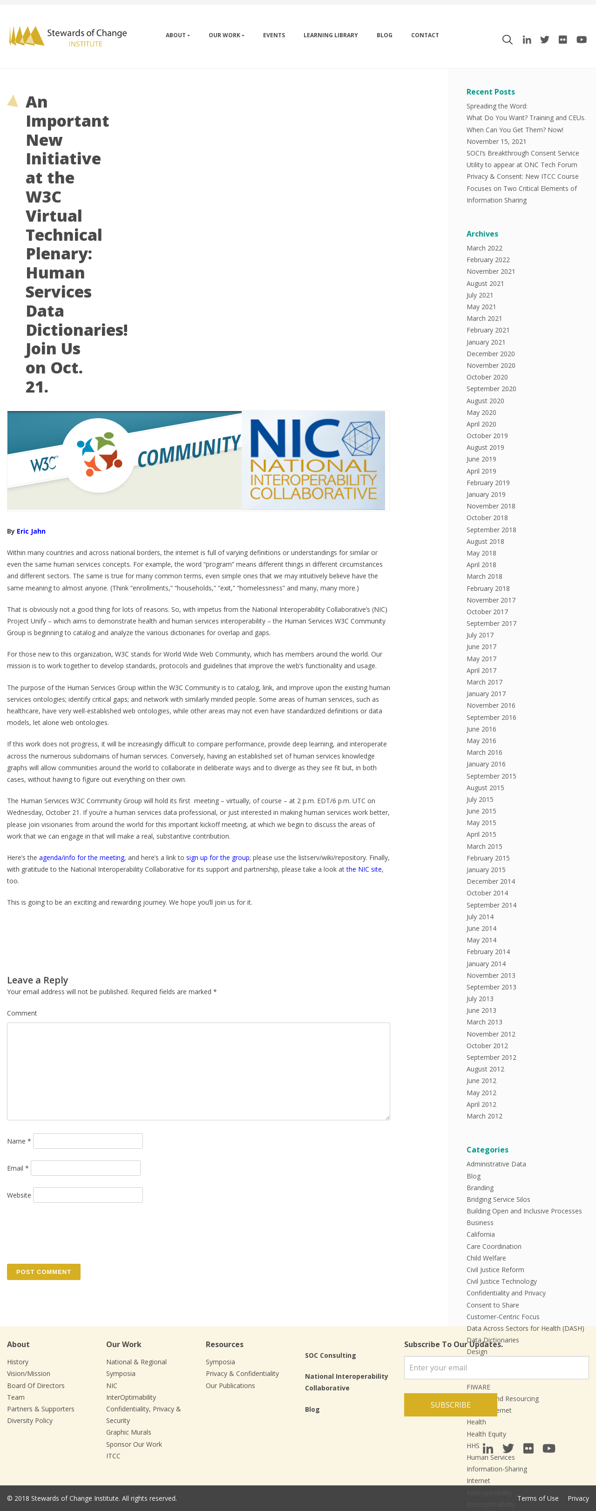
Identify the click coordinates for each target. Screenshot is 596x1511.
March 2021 (484, 318)
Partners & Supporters (40, 1408)
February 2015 (488, 858)
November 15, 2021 (497, 141)
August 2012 (485, 1068)
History (17, 1361)
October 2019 (487, 435)
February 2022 (488, 259)
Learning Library (331, 35)
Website (19, 1195)
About (176, 35)
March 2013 (484, 1021)
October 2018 (487, 517)
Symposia (220, 1361)
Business (480, 1222)
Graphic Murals (128, 1432)
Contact (425, 35)
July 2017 (480, 634)
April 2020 (481, 424)
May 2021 (481, 306)
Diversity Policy (30, 1420)
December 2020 (491, 353)
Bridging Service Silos (498, 1199)
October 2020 (487, 377)
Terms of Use (538, 1498)
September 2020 (491, 388)
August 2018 (485, 541)
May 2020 (481, 412)
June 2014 (481, 928)
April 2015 (481, 834)
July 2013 (480, 998)
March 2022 (484, 248)
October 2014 (487, 892)
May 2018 (481, 553)
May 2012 (481, 1092)
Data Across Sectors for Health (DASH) (525, 1328)
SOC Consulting (330, 1355)
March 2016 (484, 752)
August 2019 (485, 447)
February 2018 (488, 588)
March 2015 (484, 846)
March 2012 (484, 1115)
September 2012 (491, 1057)
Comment (22, 1013)
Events (274, 35)
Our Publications (230, 1385)
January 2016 (486, 763)
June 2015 (481, 810)
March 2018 (484, 576)
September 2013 (491, 986)
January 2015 (486, 869)
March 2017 (484, 682)
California (481, 1234)
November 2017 (491, 600)
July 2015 (480, 799)
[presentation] (78, 1232)
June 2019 (481, 458)
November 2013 (491, 975)
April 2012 (481, 1104)
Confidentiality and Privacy (506, 1292)
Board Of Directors (36, 1385)
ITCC (113, 1455)
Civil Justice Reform (495, 1269)
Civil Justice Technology (502, 1281)
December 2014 (491, 881)
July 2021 (480, 295)
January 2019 (486, 494)
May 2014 (481, 939)
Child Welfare (486, 1258)
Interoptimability (491, 1504)
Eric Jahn (31, 531)
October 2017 (487, 611)
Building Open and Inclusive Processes (524, 1210)
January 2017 (486, 693)
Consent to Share (493, 1305)
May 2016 (481, 740)
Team (16, 1397)
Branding (480, 1187)
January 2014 (486, 963)
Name (19, 1141)
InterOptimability (131, 1397)
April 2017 (481, 670)
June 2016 (481, 729)
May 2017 (481, 658)
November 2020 (491, 365)
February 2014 (488, 951)
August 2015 (485, 787)
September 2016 (491, 717)
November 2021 (491, 271)
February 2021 (488, 329)
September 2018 (491, 529)
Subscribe (451, 1405)
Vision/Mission (28, 1373)
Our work (224, 35)
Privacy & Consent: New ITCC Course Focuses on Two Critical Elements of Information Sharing (523, 188)
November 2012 (491, 1034)
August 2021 (485, 283)
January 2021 (486, 342)
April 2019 (481, 471)
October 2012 (487, 1045)
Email (18, 1168)
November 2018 (491, 505)
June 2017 (481, 646)
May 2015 (481, 822)
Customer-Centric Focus (503, 1316)
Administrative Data (496, 1163)
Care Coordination (494, 1246)
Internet (478, 1480)
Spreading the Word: (497, 106)
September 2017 (491, 623)
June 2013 (481, 1010)
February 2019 (488, 482)
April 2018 (481, 564)
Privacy (578, 1498)
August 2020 (485, 400)
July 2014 (480, 916)
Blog (385, 35)
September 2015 (491, 776)
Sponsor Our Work (134, 1444)
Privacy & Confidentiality (242, 1373)
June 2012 (481, 1080)
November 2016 (491, 705)
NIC (111, 1385)
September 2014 (491, 905)
